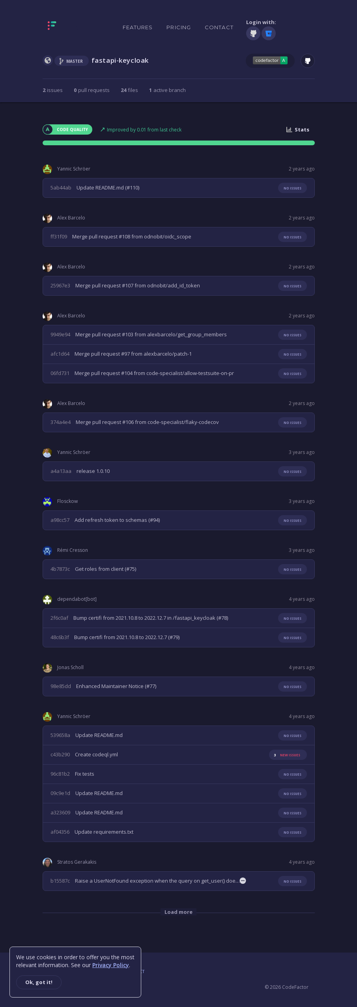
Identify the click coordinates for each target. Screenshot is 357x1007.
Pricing (178, 27)
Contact (219, 27)
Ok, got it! (38, 982)
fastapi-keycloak (120, 60)
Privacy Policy (110, 965)
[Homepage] (77, 27)
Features (138, 27)
